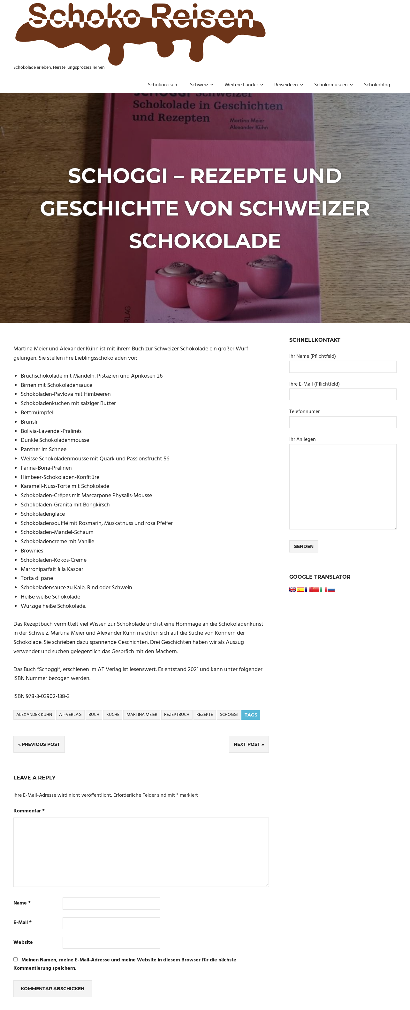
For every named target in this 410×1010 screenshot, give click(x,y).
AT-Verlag (70, 714)
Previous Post (41, 744)
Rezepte (204, 714)
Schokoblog (377, 85)
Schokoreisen (162, 85)
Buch (93, 714)
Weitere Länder (243, 85)
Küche (112, 714)
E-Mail (22, 923)
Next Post (247, 744)
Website (23, 943)
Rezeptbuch (176, 714)
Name (22, 903)
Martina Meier (141, 714)
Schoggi (229, 714)
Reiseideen (288, 85)
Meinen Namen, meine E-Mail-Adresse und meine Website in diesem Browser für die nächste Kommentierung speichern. (124, 964)
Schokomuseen (333, 85)
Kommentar (29, 811)
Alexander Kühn (34, 714)
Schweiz (202, 85)
